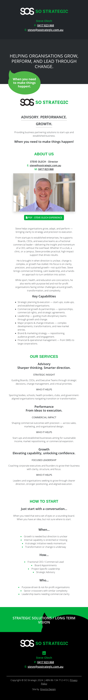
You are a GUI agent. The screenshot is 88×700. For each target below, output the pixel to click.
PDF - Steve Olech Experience (44, 217)
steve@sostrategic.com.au (45, 30)
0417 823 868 (45, 25)
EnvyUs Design (48, 689)
